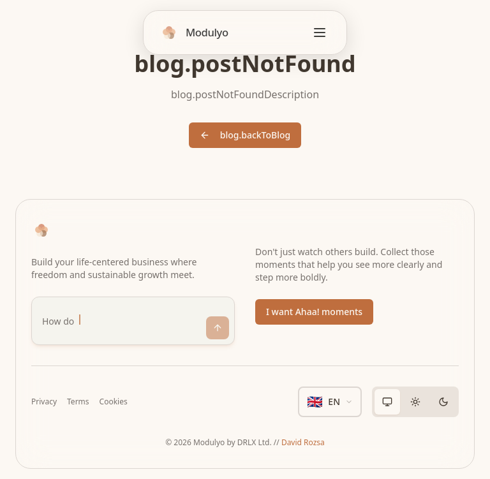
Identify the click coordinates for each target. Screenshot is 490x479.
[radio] (387, 402)
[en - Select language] (330, 402)
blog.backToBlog (245, 135)
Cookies (114, 402)
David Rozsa (303, 442)
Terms (78, 402)
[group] (415, 402)
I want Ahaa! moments (314, 312)
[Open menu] (319, 32)
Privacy (44, 402)
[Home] (193, 32)
